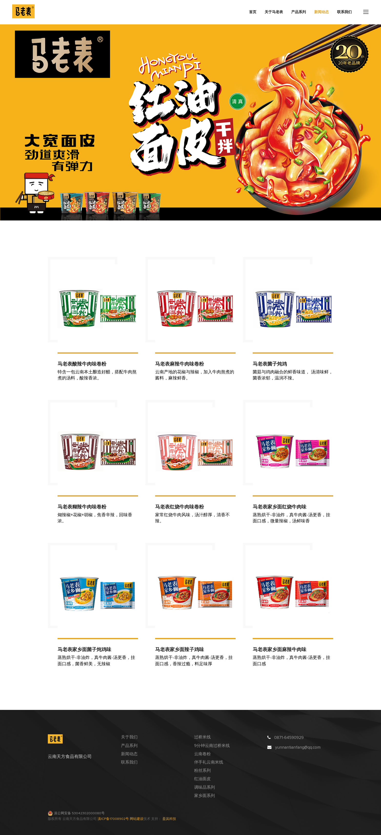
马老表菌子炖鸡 (270, 364)
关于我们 (129, 737)
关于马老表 (274, 12)
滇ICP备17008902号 (114, 819)
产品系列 (298, 12)
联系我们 (344, 12)
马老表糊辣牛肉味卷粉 (82, 506)
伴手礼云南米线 (208, 762)
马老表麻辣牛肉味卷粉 (179, 364)
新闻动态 (321, 12)
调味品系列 (204, 787)
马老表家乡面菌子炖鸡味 (84, 649)
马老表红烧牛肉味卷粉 (179, 506)
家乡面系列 (204, 796)
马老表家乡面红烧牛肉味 (279, 506)
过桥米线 (202, 737)
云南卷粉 (202, 754)
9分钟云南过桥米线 (212, 746)
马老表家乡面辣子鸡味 (179, 649)
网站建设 (136, 819)
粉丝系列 (202, 771)
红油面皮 (202, 779)
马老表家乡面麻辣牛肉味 (279, 649)
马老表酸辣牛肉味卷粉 (82, 364)
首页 (252, 12)
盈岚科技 (169, 819)
